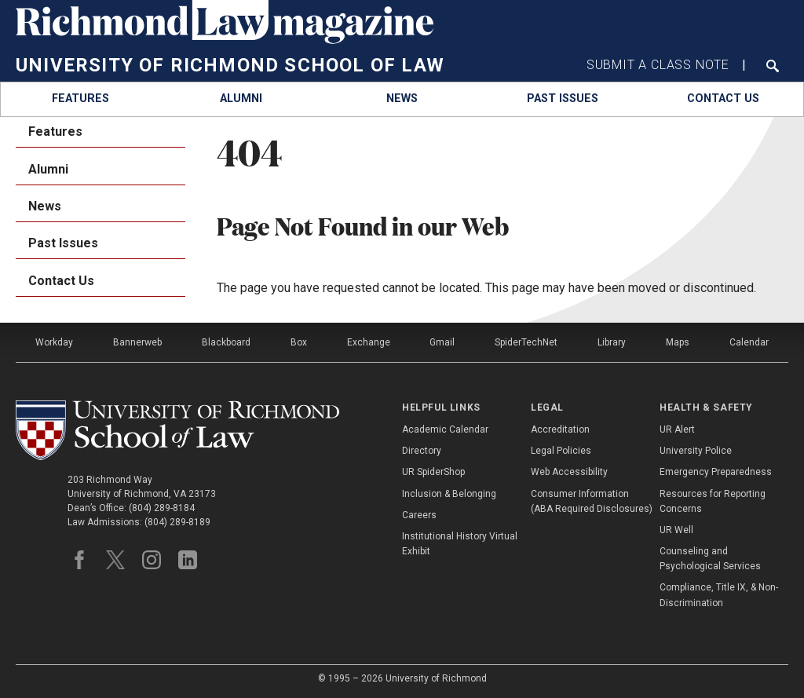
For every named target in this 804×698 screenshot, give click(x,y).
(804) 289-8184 (162, 507)
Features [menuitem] (55, 131)
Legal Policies (561, 450)
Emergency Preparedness (716, 471)
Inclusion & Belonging (449, 493)
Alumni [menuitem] (48, 169)
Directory (421, 450)
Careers (419, 515)
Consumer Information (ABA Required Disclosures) (591, 501)
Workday (54, 342)
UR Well (676, 529)
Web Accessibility (569, 471)
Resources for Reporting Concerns (713, 501)
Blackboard (226, 342)
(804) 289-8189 (177, 522)
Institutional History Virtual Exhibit (459, 544)
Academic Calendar (445, 429)
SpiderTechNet (526, 342)
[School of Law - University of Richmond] (177, 430)
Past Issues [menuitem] (63, 243)
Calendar (749, 342)
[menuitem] (81, 99)
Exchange (368, 342)
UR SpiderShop (433, 471)
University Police (696, 450)
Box (299, 342)
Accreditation (560, 429)
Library (612, 342)
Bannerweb (137, 342)
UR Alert (677, 429)
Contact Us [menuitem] (61, 280)
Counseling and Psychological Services (710, 559)
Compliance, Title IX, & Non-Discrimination (719, 595)
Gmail (442, 342)
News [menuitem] (44, 206)
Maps (677, 342)
